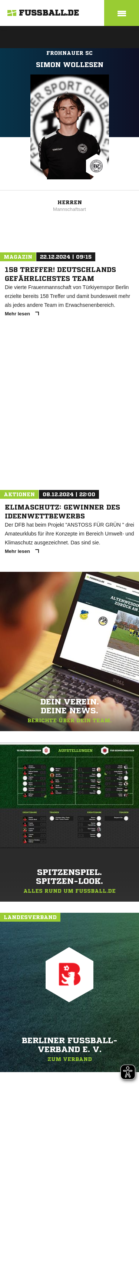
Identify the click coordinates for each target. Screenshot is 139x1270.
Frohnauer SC (69, 53)
